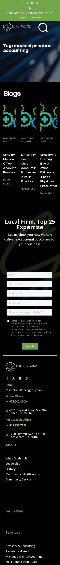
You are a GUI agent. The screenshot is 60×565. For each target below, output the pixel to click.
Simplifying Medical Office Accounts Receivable (11, 163)
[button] (43, 27)
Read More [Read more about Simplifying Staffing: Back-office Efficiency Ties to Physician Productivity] (47, 193)
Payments (23, 17)
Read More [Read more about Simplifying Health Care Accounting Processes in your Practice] (28, 188)
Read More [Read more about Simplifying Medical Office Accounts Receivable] (6, 181)
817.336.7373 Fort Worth (41, 13)
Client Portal (35, 17)
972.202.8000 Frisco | (17, 13)
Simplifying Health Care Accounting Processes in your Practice (29, 168)
